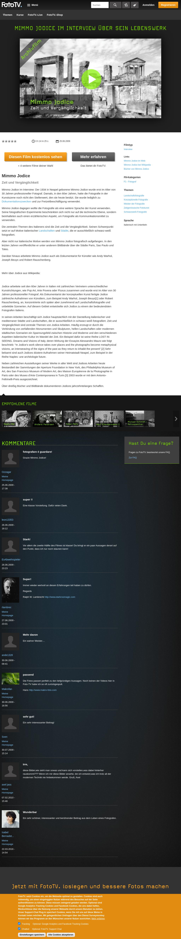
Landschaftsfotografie (134, 195)
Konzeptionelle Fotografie (136, 199)
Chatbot (25, 929)
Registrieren (168, 5)
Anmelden (148, 5)
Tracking (26, 924)
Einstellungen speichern (32, 935)
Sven (4, 736)
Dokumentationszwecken (16, 201)
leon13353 (7, 519)
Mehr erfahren (93, 157)
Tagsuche (135, 5)
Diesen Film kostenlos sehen (35, 157)
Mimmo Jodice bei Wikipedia (137, 165)
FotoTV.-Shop (55, 14)
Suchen (115, 5)
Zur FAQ (133, 457)
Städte (64, 230)
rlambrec (6, 607)
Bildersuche (126, 5)
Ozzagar (6, 472)
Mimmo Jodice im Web (134, 161)
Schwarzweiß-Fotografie (135, 212)
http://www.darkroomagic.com (60, 597)
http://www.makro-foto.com (43, 690)
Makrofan (7, 689)
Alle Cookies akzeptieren (60, 935)
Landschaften (47, 230)
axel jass (6, 784)
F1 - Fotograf (130, 181)
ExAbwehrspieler (11, 559)
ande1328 (7, 655)
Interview (128, 149)
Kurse (20, 14)
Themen (7, 14)
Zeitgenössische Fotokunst (136, 208)
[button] (91, 79)
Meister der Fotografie (134, 204)
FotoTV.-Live (35, 14)
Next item (176, 419)
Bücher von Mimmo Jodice (136, 169)
